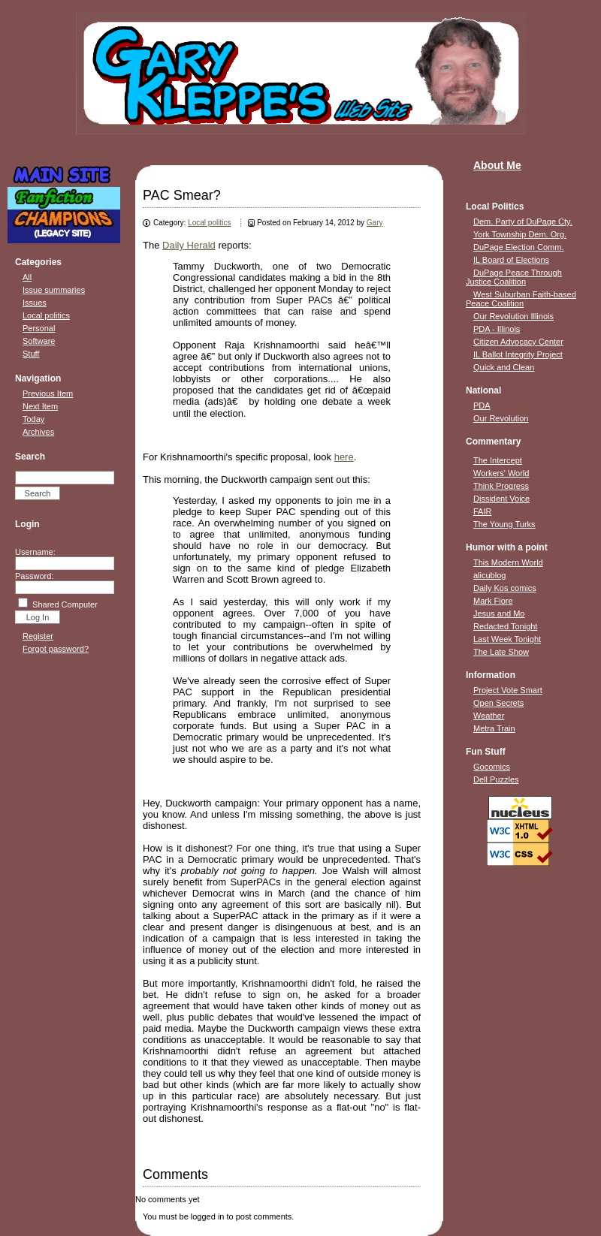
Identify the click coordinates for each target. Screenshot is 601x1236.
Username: (35, 551)
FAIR (482, 511)
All (27, 277)
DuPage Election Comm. (518, 247)
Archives (38, 431)
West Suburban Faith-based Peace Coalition (521, 299)
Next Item (40, 406)
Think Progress (501, 485)
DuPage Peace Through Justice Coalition (514, 277)
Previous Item (48, 393)
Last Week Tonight (507, 639)
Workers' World (501, 473)
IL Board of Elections (511, 259)
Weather (488, 715)
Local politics (46, 315)
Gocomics (491, 766)
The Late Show (501, 651)
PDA (482, 405)
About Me (497, 165)
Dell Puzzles (496, 779)
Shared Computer (65, 604)
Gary (375, 223)
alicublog (489, 575)
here (344, 457)
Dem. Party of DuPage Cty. (522, 221)
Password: (34, 575)
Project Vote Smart (507, 690)
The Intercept (497, 460)
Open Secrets (498, 702)
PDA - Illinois (496, 328)
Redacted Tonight (505, 626)
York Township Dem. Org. (519, 234)
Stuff (31, 353)
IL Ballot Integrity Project (518, 354)
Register (38, 636)
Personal (39, 328)
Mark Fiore (493, 600)
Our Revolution (500, 418)
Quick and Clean (503, 367)
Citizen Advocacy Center (518, 341)
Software (39, 340)
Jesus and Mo (498, 613)
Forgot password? (56, 648)
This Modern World (508, 562)
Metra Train (494, 728)
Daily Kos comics (504, 587)
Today (33, 419)
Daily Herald (189, 245)
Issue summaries (54, 289)
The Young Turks (504, 524)
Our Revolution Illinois (513, 316)
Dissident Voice (501, 498)
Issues (35, 302)
